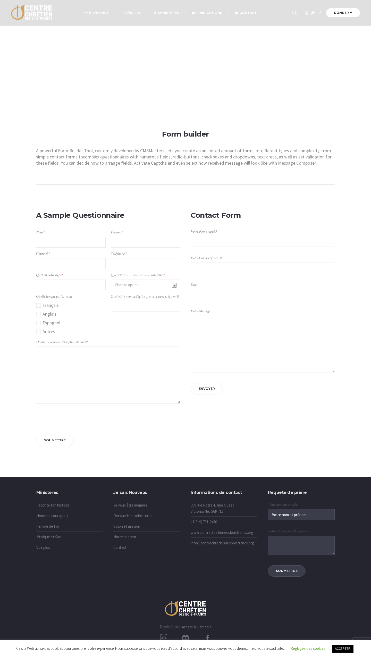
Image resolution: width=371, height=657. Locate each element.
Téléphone (119, 253)
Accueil (173, 93)
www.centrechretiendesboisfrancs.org (222, 532)
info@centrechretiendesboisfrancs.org (222, 543)
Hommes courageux (52, 515)
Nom (40, 232)
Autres (49, 331)
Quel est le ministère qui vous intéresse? (138, 275)
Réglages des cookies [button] (308, 648)
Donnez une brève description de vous (62, 342)
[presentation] (75, 418)
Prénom (117, 232)
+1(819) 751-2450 (204, 521)
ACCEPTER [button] (342, 648)
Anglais (49, 314)
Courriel (43, 253)
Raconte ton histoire (53, 505)
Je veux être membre (130, 505)
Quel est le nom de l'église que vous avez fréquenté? (145, 296)
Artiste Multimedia (196, 627)
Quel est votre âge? (49, 275)
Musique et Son (48, 536)
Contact (120, 547)
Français (51, 305)
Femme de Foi (47, 526)
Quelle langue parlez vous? (54, 296)
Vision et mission (126, 526)
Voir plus (43, 547)
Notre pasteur (124, 536)
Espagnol (51, 323)
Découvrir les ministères (132, 515)
